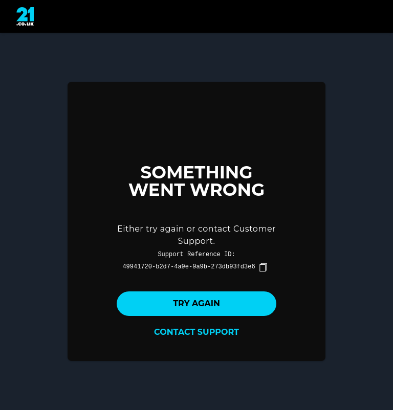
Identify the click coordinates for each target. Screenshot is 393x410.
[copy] (263, 267)
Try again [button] (196, 303)
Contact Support (196, 332)
